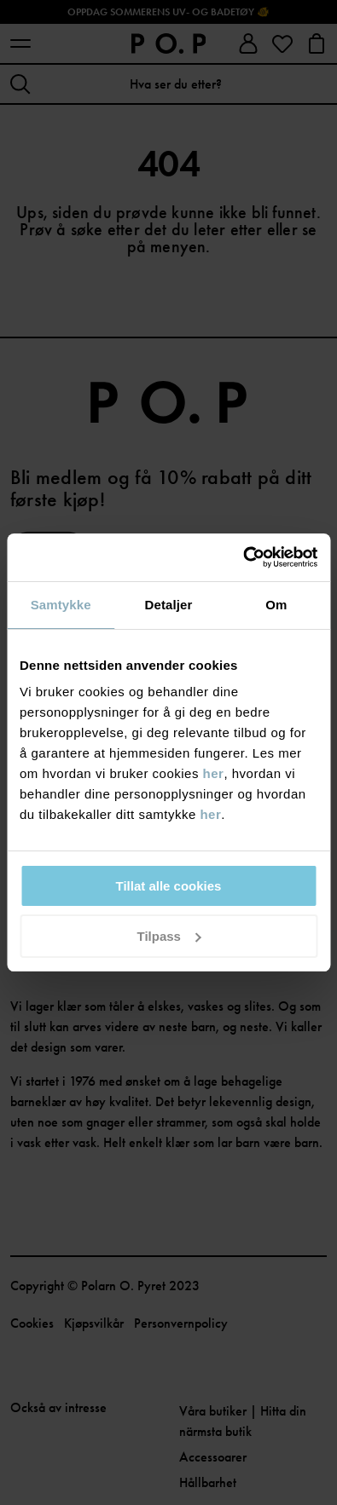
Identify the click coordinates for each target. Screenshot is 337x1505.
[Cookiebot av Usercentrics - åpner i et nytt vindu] (242, 557)
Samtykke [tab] (61, 604)
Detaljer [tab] (169, 604)
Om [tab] (276, 604)
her (213, 773)
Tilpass (169, 936)
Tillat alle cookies (169, 886)
